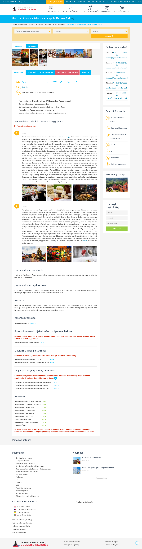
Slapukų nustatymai (112, 545)
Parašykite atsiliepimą (23, 488)
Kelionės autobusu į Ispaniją (22, 523)
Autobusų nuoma (21, 474)
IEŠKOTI (109, 36)
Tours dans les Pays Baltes (25, 509)
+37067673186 (121, 73)
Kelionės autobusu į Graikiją (22, 520)
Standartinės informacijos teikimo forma (30, 466)
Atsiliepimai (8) (46, 72)
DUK (112, 151)
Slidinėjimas (106, 8)
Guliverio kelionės (20, 24)
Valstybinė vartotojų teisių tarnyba (27, 496)
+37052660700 (120, 53)
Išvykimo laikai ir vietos (88, 2)
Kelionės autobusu (51, 8)
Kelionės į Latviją (115, 174)
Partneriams (125, 2)
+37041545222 (120, 83)
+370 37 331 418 (7, 2)
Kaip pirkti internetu (119, 128)
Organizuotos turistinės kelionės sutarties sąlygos (33, 469)
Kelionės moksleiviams (91, 458)
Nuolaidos (115, 158)
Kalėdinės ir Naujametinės (55, 24)
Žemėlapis (32, 46)
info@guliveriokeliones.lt (26, 2)
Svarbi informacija (118, 145)
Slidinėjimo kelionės (19, 532)
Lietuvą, (60, 137)
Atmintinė (32, 72)
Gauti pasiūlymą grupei (67, 72)
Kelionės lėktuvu (70, 8)
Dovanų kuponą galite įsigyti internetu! (98, 468)
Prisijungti (136, 2)
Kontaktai (115, 2)
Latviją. (67, 137)
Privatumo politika (22, 491)
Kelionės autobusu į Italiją (21, 526)
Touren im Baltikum (22, 512)
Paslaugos (103, 2)
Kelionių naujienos (55, 2)
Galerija (18, 46)
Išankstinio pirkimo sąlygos (25, 463)
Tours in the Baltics (22, 507)
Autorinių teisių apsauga (70, 545)
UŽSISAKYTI (116, 228)
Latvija (25, 87)
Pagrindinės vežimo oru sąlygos (27, 472)
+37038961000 (119, 93)
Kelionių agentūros (118, 164)
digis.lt (116, 542)
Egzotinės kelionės (90, 8)
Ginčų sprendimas (22, 493)
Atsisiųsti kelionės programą (25, 126)
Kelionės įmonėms (122, 8)
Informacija (71, 2)
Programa (18, 72)
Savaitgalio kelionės (19, 529)
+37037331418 (120, 63)
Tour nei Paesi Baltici (22, 515)
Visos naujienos (101, 478)
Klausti (85, 72)
